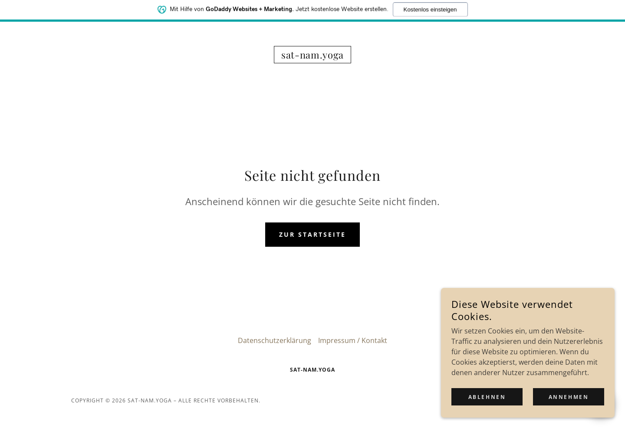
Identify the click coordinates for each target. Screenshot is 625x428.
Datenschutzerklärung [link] (274, 340)
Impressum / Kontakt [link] (352, 340)
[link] (312, 56)
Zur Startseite (312, 234)
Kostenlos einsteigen (430, 7)
